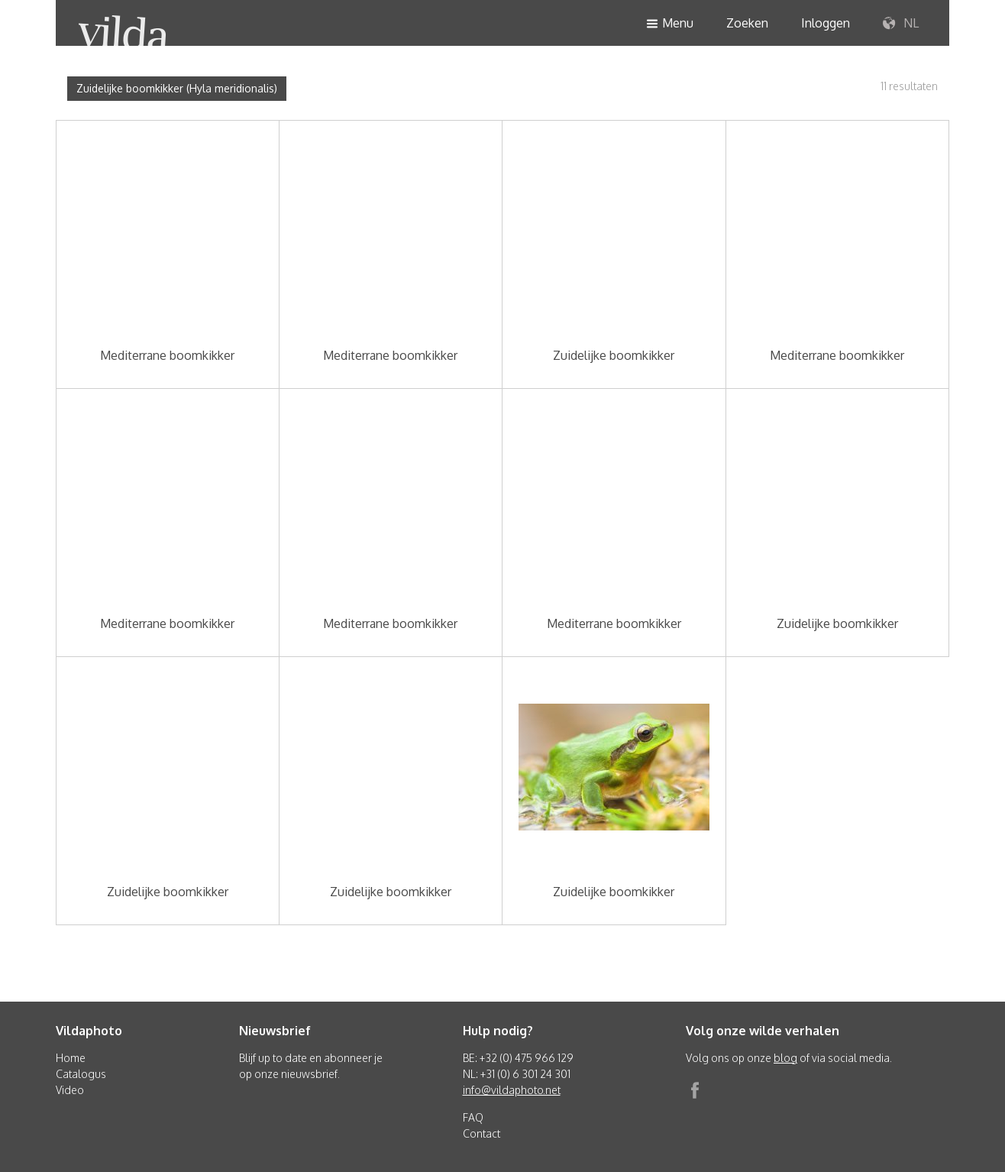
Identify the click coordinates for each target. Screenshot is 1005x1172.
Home (71, 1057)
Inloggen (825, 23)
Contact (481, 1133)
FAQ (473, 1117)
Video (70, 1089)
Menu (669, 24)
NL (901, 23)
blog (785, 1057)
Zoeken (747, 23)
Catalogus (81, 1073)
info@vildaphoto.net (512, 1089)
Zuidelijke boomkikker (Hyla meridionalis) (176, 88)
